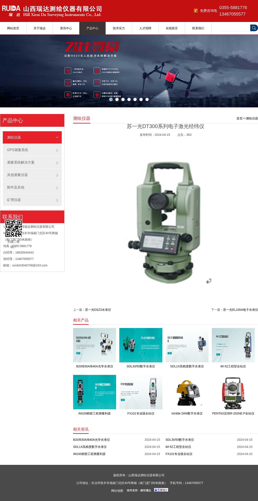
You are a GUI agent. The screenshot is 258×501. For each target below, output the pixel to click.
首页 (239, 118)
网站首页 (13, 28)
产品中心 (92, 28)
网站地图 (117, 490)
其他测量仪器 (17, 175)
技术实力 (119, 28)
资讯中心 (66, 28)
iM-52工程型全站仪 (178, 446)
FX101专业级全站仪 (179, 454)
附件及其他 (15, 187)
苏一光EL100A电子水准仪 (240, 309)
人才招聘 (145, 28)
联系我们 (198, 28)
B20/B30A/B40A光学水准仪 (91, 439)
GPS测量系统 (17, 150)
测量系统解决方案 (21, 162)
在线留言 (172, 28)
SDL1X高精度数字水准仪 (90, 446)
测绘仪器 (14, 137)
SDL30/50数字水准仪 (180, 439)
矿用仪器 (14, 200)
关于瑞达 (40, 28)
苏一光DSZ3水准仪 (98, 309)
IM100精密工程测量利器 (89, 454)
